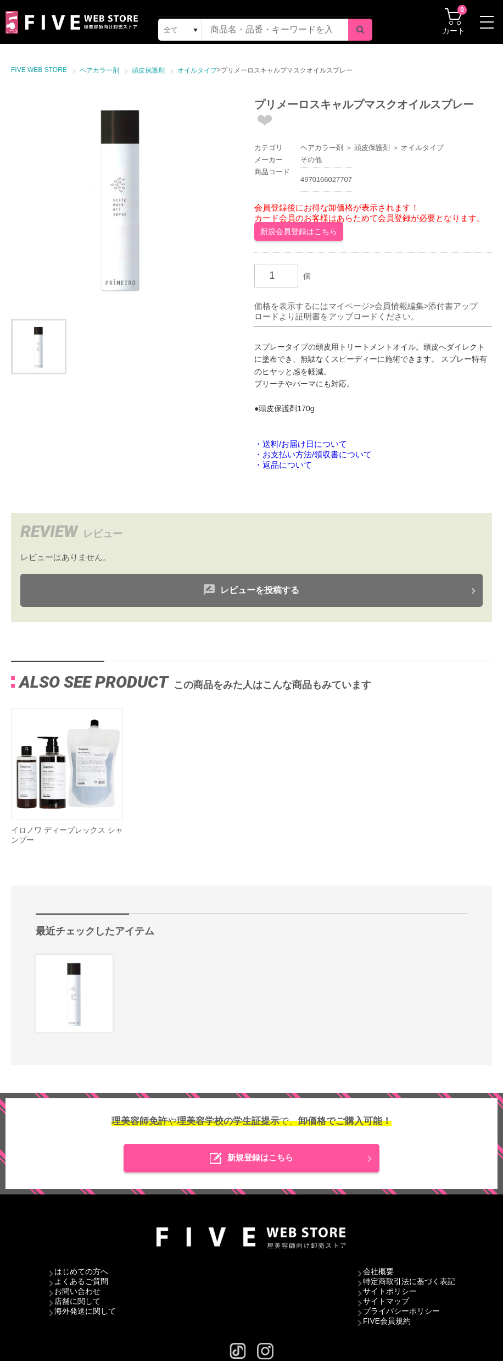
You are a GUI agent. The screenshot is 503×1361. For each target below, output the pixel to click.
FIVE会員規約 (387, 1320)
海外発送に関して (85, 1311)
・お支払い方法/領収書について (313, 454)
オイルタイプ (422, 147)
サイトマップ (386, 1301)
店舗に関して (77, 1301)
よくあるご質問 (81, 1281)
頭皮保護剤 (372, 147)
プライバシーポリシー (401, 1311)
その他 (311, 160)
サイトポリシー (390, 1291)
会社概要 (378, 1271)
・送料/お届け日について (300, 444)
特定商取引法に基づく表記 (409, 1281)
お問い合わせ (77, 1291)
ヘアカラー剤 (321, 147)
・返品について (283, 464)
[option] (121, 197)
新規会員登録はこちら (298, 231)
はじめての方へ (81, 1271)
